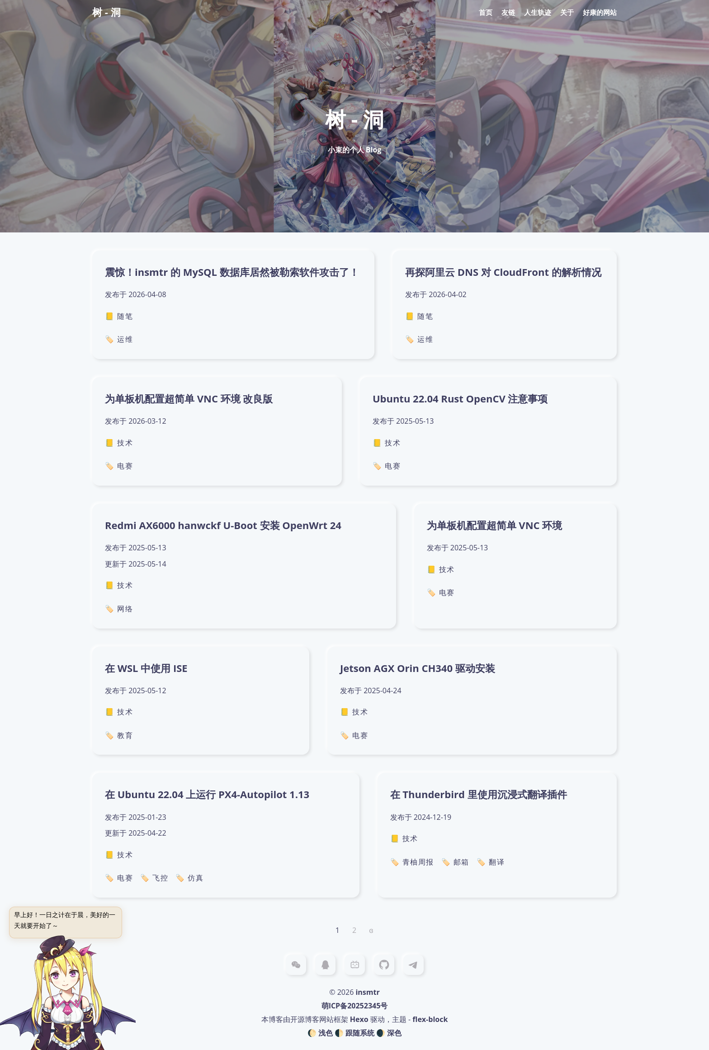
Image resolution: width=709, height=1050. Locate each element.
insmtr (367, 992)
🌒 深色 (389, 1033)
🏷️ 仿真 (189, 878)
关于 (567, 12)
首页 (485, 12)
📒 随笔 (119, 316)
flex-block (430, 1019)
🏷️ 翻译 (491, 862)
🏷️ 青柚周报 (412, 862)
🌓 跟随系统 (354, 1033)
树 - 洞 (106, 12)
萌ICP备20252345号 (354, 1006)
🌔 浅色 (320, 1033)
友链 (508, 12)
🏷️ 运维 (119, 339)
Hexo (359, 1019)
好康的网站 (600, 12)
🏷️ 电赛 (119, 466)
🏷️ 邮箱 (455, 862)
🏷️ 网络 (119, 609)
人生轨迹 (537, 12)
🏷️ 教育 (119, 735)
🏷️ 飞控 (154, 878)
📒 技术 (119, 443)
